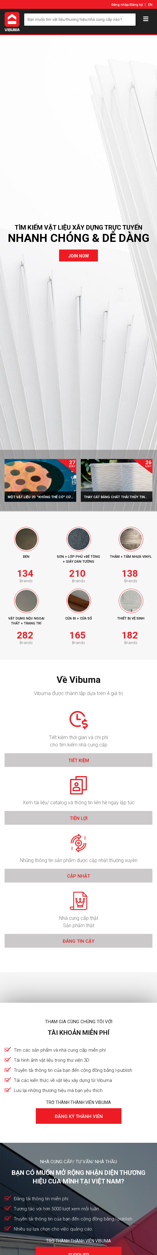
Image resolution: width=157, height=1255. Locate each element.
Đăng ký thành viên (78, 1116)
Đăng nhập (120, 5)
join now (78, 256)
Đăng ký (136, 5)
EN (150, 5)
